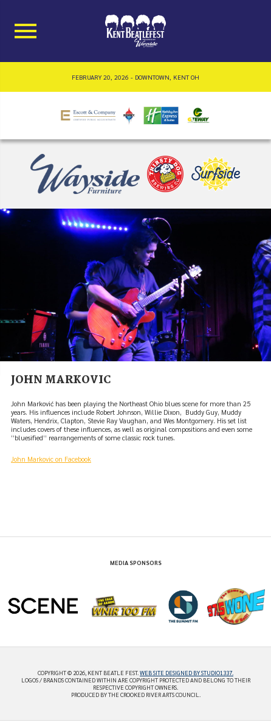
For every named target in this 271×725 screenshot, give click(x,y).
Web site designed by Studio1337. (186, 672)
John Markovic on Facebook (51, 458)
